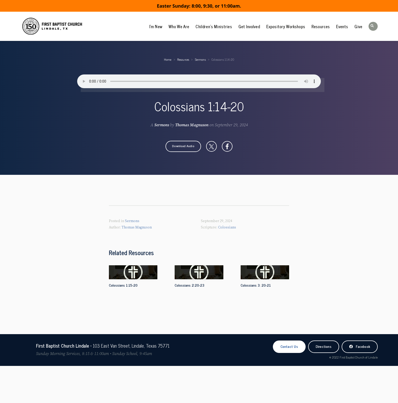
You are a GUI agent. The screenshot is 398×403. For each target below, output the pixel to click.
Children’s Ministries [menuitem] (213, 26)
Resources (183, 59)
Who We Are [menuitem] (179, 26)
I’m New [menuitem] (155, 26)
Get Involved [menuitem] (249, 26)
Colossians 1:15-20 (123, 285)
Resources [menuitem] (320, 26)
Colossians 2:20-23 (189, 285)
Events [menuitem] (342, 26)
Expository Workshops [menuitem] (285, 26)
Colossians (227, 227)
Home (168, 59)
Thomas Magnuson (191, 125)
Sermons (200, 59)
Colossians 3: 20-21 (256, 285)
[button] (373, 26)
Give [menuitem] (358, 26)
